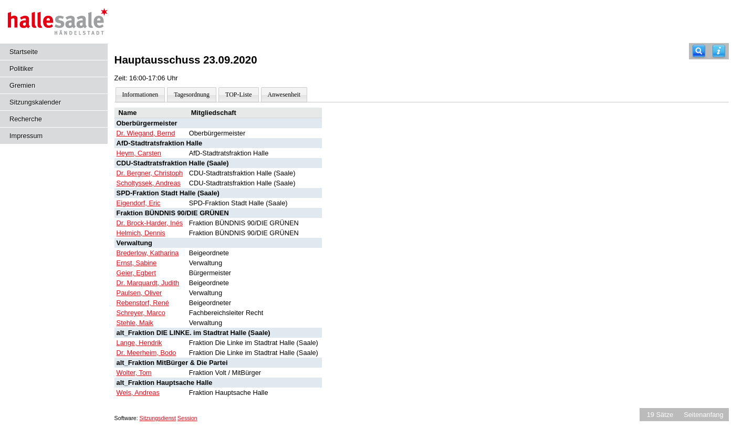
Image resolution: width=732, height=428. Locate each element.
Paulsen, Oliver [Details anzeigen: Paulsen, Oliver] (139, 293)
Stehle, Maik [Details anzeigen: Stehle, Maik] (135, 323)
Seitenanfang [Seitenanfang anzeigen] (703, 415)
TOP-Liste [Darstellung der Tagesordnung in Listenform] (238, 94)
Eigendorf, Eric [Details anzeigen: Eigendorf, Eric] (139, 203)
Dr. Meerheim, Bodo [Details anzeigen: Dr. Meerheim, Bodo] (146, 353)
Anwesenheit (284, 94)
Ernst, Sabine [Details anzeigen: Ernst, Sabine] (137, 263)
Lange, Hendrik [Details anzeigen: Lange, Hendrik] (139, 343)
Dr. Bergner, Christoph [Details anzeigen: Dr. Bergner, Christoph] (150, 173)
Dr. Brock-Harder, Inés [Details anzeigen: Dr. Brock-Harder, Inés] (150, 223)
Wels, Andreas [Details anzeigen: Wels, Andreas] (138, 392)
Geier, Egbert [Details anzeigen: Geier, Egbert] (136, 273)
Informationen (140, 94)
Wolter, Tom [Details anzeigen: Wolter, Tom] (134, 373)
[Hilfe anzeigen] (719, 51)
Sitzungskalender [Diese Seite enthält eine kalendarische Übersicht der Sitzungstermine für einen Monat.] (35, 102)
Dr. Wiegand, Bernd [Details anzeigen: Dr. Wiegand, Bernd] (146, 133)
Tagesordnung (192, 94)
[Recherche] (699, 51)
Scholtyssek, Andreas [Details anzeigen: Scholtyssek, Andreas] (149, 183)
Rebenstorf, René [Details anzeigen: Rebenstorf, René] (143, 303)
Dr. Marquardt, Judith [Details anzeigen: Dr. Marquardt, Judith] (148, 283)
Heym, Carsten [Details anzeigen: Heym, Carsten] (139, 153)
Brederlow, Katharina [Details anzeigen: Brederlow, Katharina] (148, 253)
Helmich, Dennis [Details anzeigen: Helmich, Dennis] (141, 233)
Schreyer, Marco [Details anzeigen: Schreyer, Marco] (141, 313)
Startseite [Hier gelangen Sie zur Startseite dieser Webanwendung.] (23, 52)
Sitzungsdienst (158, 418)
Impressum (26, 136)
